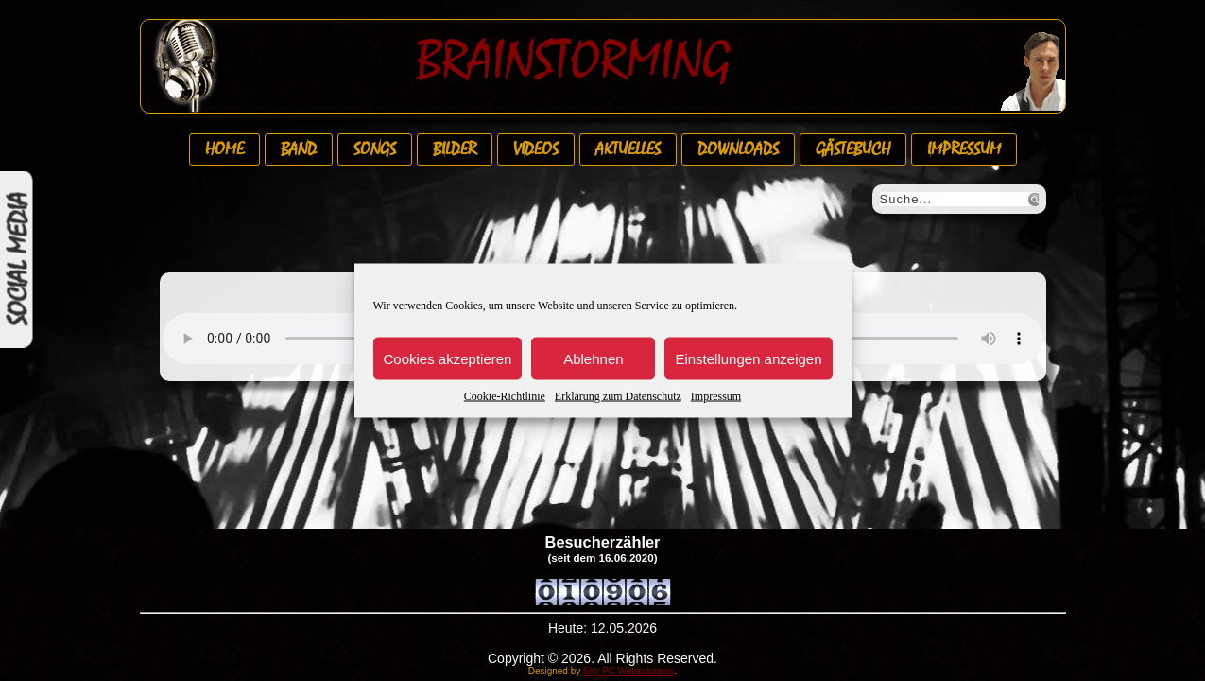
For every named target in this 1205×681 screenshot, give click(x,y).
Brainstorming (573, 60)
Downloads (738, 149)
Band (299, 149)
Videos (536, 149)
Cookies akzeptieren (448, 358)
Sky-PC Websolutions (629, 671)
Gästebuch (853, 149)
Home (224, 149)
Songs (374, 149)
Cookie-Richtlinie (504, 396)
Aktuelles (628, 149)
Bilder (454, 149)
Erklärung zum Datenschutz (618, 396)
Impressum (716, 396)
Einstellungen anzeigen (748, 358)
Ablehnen (593, 358)
